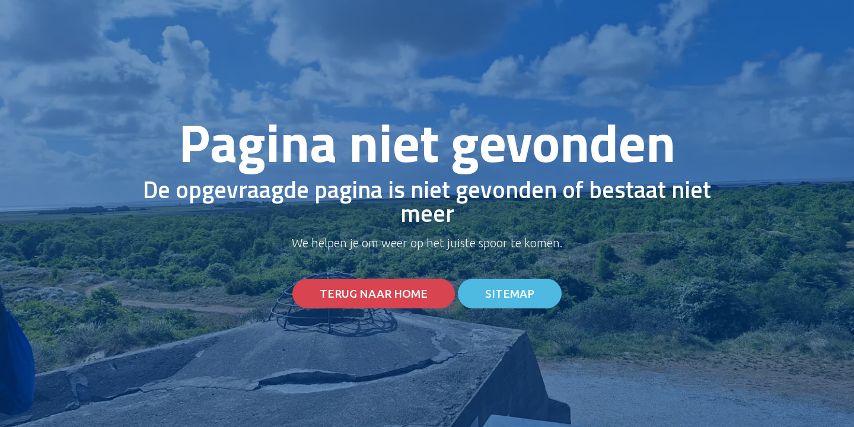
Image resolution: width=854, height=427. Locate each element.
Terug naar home (373, 293)
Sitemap (509, 293)
